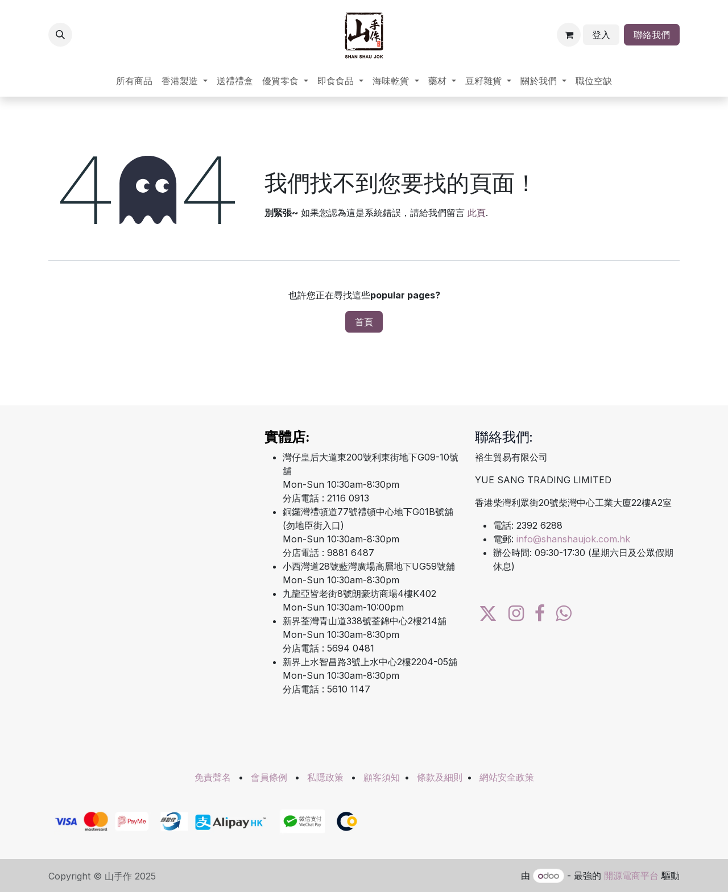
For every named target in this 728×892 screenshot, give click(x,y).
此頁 (477, 212)
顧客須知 (381, 777)
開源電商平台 (631, 875)
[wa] (563, 613)
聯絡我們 (652, 34)
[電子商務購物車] (569, 35)
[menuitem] (134, 80)
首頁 (364, 321)
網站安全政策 (506, 777)
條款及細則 (439, 777)
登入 (601, 34)
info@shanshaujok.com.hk (573, 539)
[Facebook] (539, 613)
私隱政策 (325, 777)
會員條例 (269, 777)
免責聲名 (213, 777)
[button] (60, 35)
